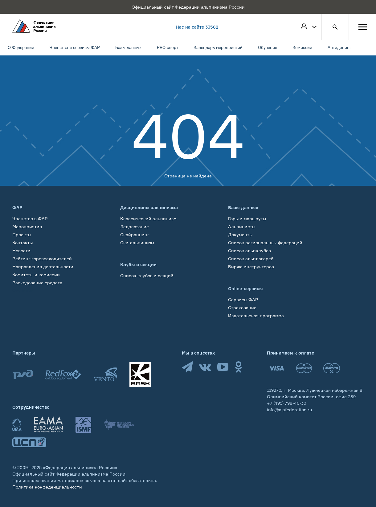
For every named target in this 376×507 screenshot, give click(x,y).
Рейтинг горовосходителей (42, 258)
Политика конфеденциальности (47, 486)
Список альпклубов (249, 250)
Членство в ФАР (30, 218)
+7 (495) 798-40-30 (286, 403)
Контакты (22, 242)
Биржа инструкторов (251, 266)
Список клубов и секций (147, 275)
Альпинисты (241, 226)
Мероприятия (27, 226)
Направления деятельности (42, 266)
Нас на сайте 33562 (197, 27)
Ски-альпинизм (137, 242)
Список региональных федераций (265, 242)
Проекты (21, 234)
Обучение (23, 290)
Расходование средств (37, 282)
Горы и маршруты (247, 218)
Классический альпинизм (148, 218)
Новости (21, 250)
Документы (240, 234)
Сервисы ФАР (243, 299)
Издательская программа (256, 315)
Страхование (242, 307)
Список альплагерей (251, 258)
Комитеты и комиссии (36, 274)
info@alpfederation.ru (289, 409)
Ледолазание (134, 226)
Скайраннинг (134, 234)
